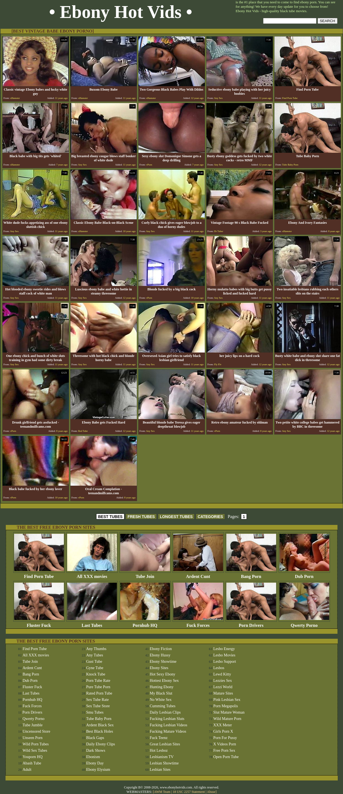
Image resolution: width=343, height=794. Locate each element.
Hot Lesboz (159, 750)
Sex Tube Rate (97, 700)
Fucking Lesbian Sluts (167, 719)
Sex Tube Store (98, 706)
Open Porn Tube (226, 757)
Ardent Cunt (198, 574)
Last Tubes (92, 623)
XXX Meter (222, 725)
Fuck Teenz (158, 738)
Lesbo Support (224, 661)
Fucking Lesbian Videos (168, 725)
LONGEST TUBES (176, 516)
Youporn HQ (33, 757)
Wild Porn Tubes (36, 744)
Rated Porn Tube (99, 693)
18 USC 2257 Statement (189, 792)
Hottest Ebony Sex (164, 681)
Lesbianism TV (162, 757)
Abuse (211, 792)
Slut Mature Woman (229, 712)
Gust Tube (94, 661)
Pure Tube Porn (98, 687)
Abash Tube (32, 763)
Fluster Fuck (39, 623)
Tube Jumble (33, 725)
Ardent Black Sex (100, 725)
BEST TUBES (110, 516)
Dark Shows (95, 750)
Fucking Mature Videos (168, 731)
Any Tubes (94, 655)
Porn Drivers (251, 623)
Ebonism (93, 757)
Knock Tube (95, 674)
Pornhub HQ (145, 623)
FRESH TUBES (141, 516)
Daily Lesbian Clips (165, 712)
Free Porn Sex (224, 750)
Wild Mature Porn (227, 719)
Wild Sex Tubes (35, 750)
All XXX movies (92, 574)
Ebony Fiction (161, 649)
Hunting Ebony (162, 687)
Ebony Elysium (98, 769)
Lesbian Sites (160, 769)
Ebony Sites (159, 668)
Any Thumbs (96, 649)
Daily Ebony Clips (100, 744)
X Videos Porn (224, 744)
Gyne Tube (94, 668)
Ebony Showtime (163, 661)
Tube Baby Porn (98, 719)
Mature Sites (223, 693)
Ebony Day (95, 763)
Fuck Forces (198, 623)
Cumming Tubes (163, 706)
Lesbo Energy (224, 649)
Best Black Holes (99, 731)
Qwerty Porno (304, 623)
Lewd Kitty (222, 674)
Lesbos (218, 668)
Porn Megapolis (225, 706)
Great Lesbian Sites (165, 744)
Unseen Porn (33, 738)
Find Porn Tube (39, 574)
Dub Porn (304, 574)
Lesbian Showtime (164, 763)
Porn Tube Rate (98, 681)
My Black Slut (161, 693)
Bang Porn (251, 574)
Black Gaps (95, 738)
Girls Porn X (223, 731)
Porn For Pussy (225, 738)
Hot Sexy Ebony (163, 674)
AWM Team (162, 792)
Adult (27, 769)
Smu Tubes (95, 712)
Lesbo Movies (224, 655)
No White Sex (161, 700)
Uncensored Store (36, 731)
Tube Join (145, 574)
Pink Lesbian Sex (226, 700)
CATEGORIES (210, 516)
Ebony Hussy (160, 655)
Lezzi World (222, 687)
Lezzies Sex (222, 681)
